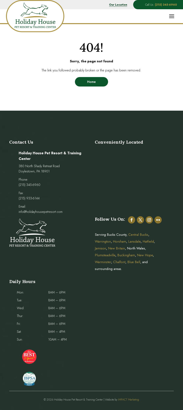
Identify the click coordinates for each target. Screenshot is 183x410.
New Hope (144, 255)
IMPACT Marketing (128, 400)
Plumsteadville (105, 255)
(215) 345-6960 (29, 184)
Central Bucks (138, 234)
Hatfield (148, 241)
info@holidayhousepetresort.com (40, 211)
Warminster (103, 262)
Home (91, 81)
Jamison (100, 248)
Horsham (119, 241)
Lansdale (134, 241)
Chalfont (119, 262)
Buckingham (126, 255)
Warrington (103, 241)
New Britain (116, 248)
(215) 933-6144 (29, 198)
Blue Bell (133, 262)
